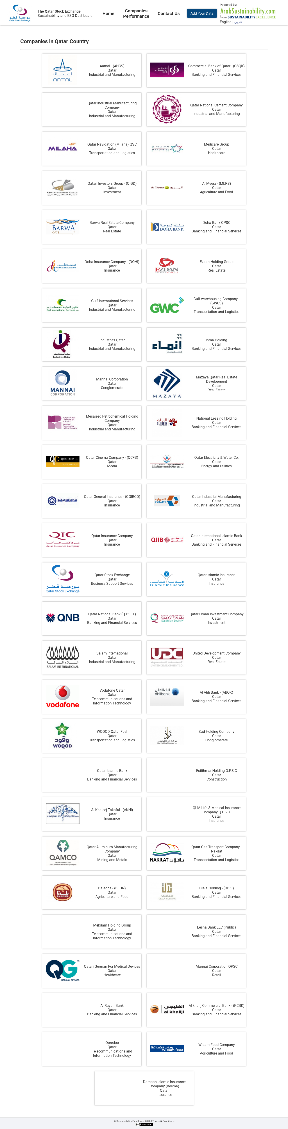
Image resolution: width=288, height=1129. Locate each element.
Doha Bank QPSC (216, 222)
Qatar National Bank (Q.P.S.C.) (112, 614)
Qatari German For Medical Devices (112, 966)
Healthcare (216, 153)
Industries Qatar (112, 340)
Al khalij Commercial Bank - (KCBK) (217, 1005)
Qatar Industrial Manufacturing (216, 497)
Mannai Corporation (112, 379)
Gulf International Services (112, 301)
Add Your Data (201, 13)
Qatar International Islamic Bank (216, 536)
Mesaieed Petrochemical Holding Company (112, 418)
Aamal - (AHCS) (112, 66)
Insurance (112, 270)
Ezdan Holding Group (217, 262)
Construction (216, 779)
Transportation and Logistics (112, 153)
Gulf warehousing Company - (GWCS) (216, 301)
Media (112, 466)
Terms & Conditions (163, 1121)
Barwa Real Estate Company (112, 222)
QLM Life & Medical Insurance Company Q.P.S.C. (216, 810)
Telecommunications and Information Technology (112, 701)
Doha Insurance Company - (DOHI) (112, 262)
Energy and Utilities (216, 466)
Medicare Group (216, 144)
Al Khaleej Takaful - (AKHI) (112, 810)
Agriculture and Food (216, 192)
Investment (112, 192)
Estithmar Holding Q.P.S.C (216, 771)
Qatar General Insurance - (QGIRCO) (112, 497)
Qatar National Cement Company (216, 105)
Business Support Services (112, 583)
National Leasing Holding (216, 418)
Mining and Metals (112, 860)
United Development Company (217, 653)
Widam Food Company (216, 1045)
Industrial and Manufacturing (112, 74)
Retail (216, 975)
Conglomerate (112, 388)
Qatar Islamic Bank (112, 771)
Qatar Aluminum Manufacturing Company (112, 849)
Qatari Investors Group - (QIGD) (112, 183)
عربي (238, 22)
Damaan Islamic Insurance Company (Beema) (164, 1084)
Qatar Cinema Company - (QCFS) (112, 457)
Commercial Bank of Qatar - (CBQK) (216, 66)
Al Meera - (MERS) (216, 183)
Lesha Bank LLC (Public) (216, 927)
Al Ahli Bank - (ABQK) (216, 692)
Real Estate (112, 231)
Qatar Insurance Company (112, 536)
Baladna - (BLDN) (112, 888)
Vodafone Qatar (112, 690)
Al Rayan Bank (112, 1005)
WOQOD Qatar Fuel (112, 731)
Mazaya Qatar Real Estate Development (216, 379)
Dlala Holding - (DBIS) (216, 888)
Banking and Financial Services (216, 74)
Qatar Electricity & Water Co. (216, 457)
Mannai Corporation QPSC (217, 966)
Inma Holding (216, 340)
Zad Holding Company (216, 731)
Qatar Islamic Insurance (216, 575)
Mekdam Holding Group (112, 925)
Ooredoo (112, 1043)
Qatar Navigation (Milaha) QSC (112, 144)
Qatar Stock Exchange (112, 575)
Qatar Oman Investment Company (217, 614)
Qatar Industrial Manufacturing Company (112, 105)
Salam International (112, 653)
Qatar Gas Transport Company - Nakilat (216, 849)
